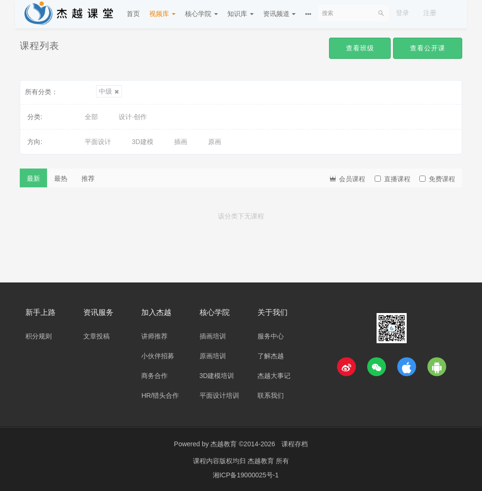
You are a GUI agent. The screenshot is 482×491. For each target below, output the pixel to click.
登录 (402, 12)
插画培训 (213, 336)
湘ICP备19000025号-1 (246, 474)
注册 (429, 12)
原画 (214, 141)
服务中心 (270, 336)
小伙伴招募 (157, 356)
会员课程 (347, 178)
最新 (33, 178)
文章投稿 (96, 336)
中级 (109, 91)
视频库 (162, 13)
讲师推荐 (154, 336)
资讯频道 (279, 13)
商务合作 (154, 375)
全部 (91, 117)
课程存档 (294, 444)
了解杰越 (270, 356)
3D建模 (142, 141)
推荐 (88, 178)
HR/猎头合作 (160, 395)
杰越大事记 (273, 375)
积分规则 (38, 336)
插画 (180, 141)
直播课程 (392, 179)
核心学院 (201, 13)
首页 (133, 13)
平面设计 (98, 141)
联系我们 (270, 395)
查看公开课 (427, 48)
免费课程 (437, 179)
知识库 (240, 13)
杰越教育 (223, 444)
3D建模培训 (217, 375)
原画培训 (213, 356)
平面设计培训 (219, 395)
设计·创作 (133, 117)
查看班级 (359, 48)
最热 (60, 178)
